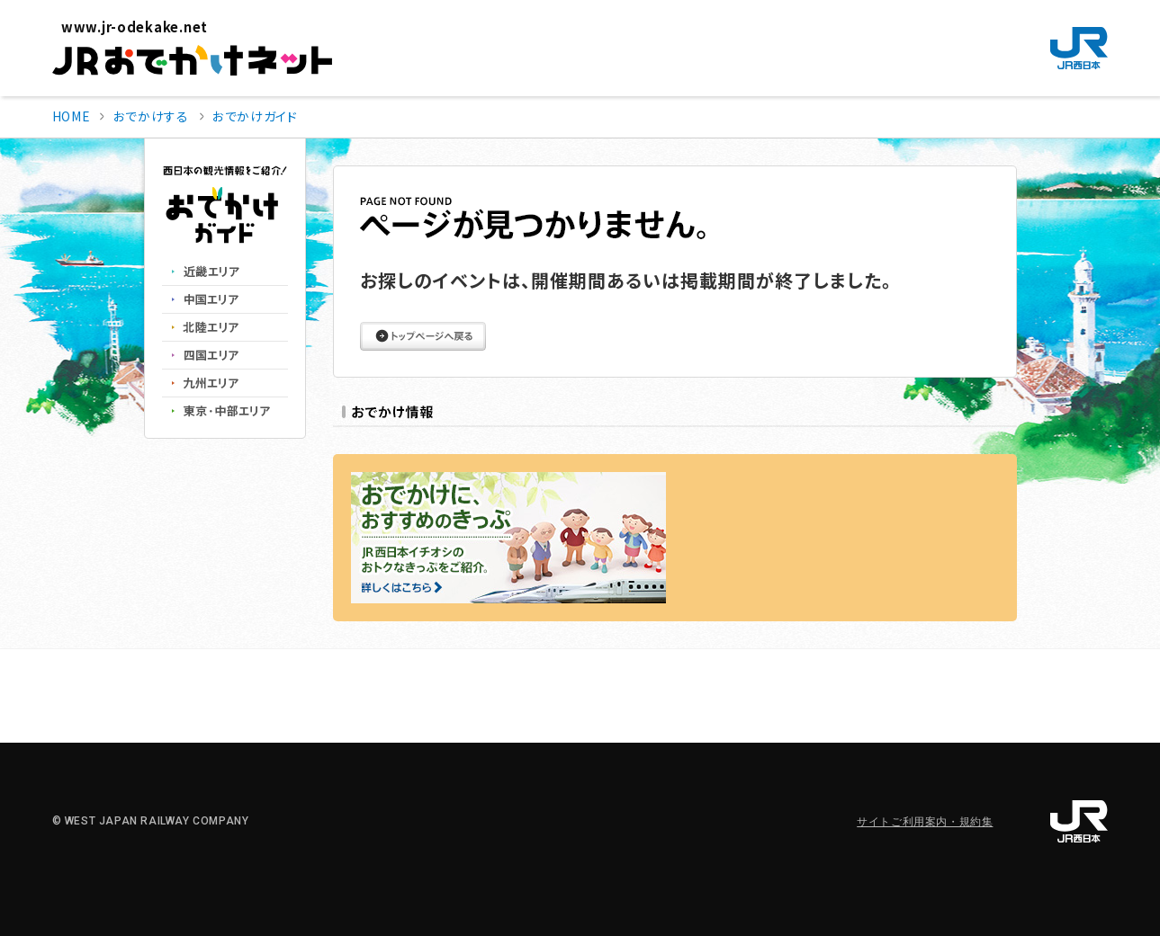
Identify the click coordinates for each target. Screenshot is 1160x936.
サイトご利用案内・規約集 (925, 822)
